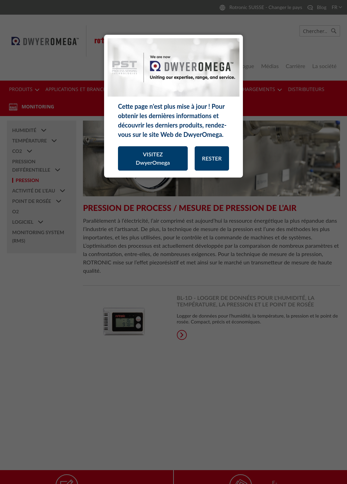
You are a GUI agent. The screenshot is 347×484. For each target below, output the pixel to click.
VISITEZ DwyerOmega (153, 158)
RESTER (212, 158)
